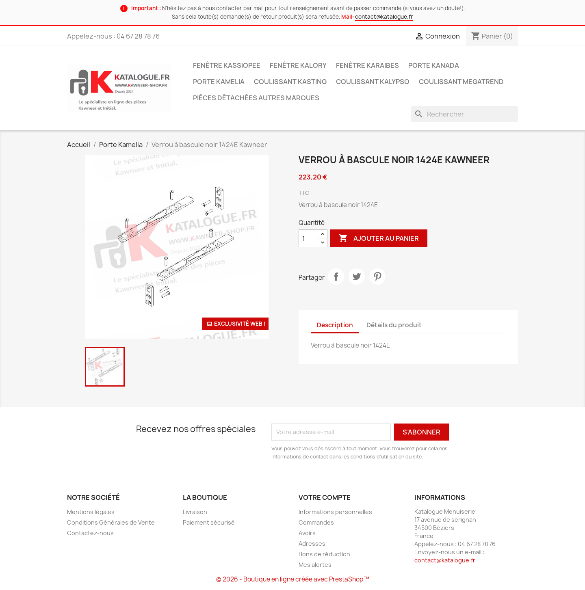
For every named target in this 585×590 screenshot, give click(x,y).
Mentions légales (91, 512)
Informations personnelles (335, 512)
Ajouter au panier (378, 238)
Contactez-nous (90, 533)
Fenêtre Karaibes (367, 65)
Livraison (195, 512)
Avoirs (307, 533)
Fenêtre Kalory (298, 65)
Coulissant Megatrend (461, 81)
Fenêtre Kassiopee (226, 65)
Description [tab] (335, 325)
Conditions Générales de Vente (111, 522)
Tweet (357, 276)
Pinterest (377, 276)
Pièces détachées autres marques (256, 97)
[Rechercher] (464, 114)
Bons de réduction (324, 554)
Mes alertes (315, 564)
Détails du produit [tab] (394, 325)
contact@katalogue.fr (384, 16)
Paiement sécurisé (209, 522)
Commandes (316, 522)
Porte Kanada (433, 65)
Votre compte (325, 497)
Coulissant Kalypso (373, 81)
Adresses (312, 543)
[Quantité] (308, 238)
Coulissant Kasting (290, 81)
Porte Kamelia (219, 81)
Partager (336, 276)
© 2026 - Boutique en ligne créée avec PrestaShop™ (292, 579)
